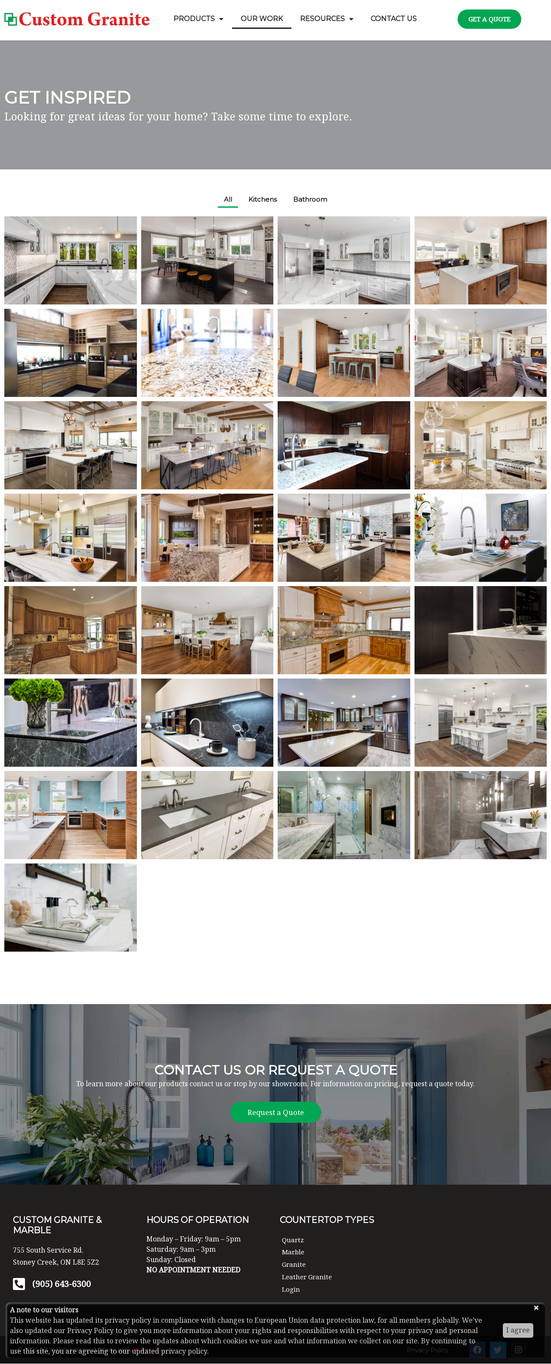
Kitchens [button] (262, 200)
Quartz (293, 1240)
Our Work (262, 19)
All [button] (226, 200)
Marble (294, 1252)
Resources (326, 19)
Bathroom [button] (311, 200)
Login (291, 1289)
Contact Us (394, 19)
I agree (518, 1330)
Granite (294, 1265)
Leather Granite (308, 1277)
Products (198, 19)
